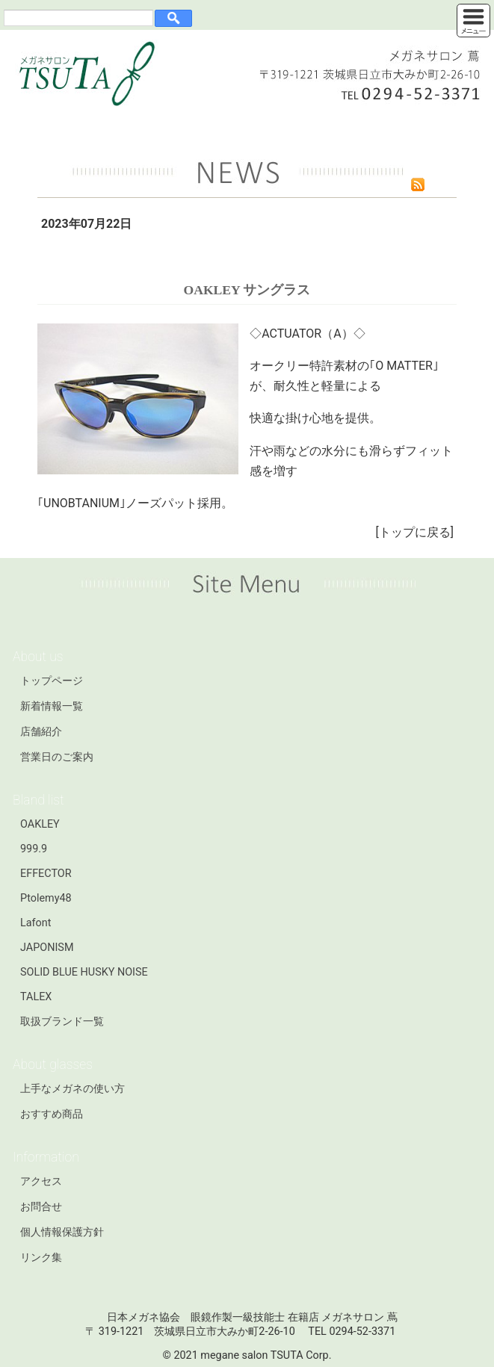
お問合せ (41, 1206)
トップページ (51, 681)
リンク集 (41, 1257)
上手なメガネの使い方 (72, 1088)
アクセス (41, 1181)
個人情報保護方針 (62, 1232)
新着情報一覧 (51, 706)
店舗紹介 (41, 731)
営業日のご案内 (56, 757)
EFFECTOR (46, 873)
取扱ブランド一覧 (62, 1021)
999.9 (33, 849)
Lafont (35, 923)
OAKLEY (40, 824)
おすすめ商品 (51, 1114)
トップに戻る (415, 532)
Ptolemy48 (46, 898)
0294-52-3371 (362, 1331)
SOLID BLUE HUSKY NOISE (84, 972)
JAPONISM (46, 947)
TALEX (36, 997)
